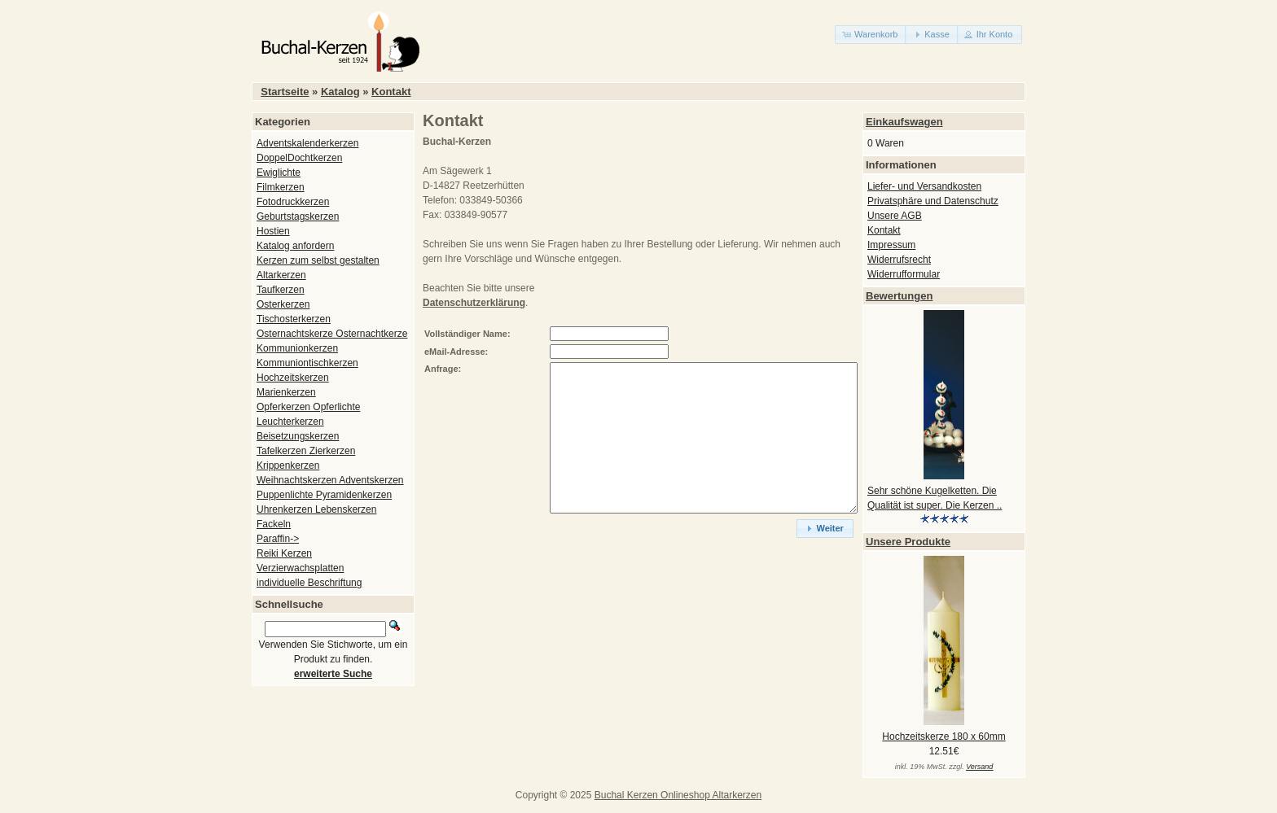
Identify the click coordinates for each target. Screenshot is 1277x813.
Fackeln (274, 524)
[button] (871, 34)
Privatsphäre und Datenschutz (932, 201)
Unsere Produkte (908, 541)
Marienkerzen (286, 392)
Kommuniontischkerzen (307, 363)
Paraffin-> (278, 538)
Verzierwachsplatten (300, 568)
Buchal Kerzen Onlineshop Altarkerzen (678, 795)
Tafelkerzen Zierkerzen (306, 451)
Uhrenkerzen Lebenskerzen (316, 509)
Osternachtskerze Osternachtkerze (332, 333)
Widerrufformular (903, 274)
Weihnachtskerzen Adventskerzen (330, 480)
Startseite (285, 91)
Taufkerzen (281, 289)
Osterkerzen (283, 304)
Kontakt (390, 91)
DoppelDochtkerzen (299, 158)
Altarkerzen (281, 275)
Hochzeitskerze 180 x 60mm (943, 736)
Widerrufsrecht (899, 259)
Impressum (891, 245)
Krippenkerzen (288, 465)
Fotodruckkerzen (293, 202)
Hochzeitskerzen (293, 377)
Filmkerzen (281, 187)
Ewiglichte (279, 172)
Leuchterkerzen (290, 421)
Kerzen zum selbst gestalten (318, 260)
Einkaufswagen (904, 122)
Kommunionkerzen (297, 348)
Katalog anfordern (295, 245)
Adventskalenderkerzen (307, 143)
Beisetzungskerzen (298, 436)
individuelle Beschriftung (309, 582)
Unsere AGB (894, 215)
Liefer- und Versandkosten (924, 186)
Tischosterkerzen (294, 319)
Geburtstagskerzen (298, 216)
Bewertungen (899, 296)
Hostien (273, 231)
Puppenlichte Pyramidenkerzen (324, 494)
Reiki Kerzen (284, 553)
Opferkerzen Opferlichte (308, 407)
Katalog (340, 91)
